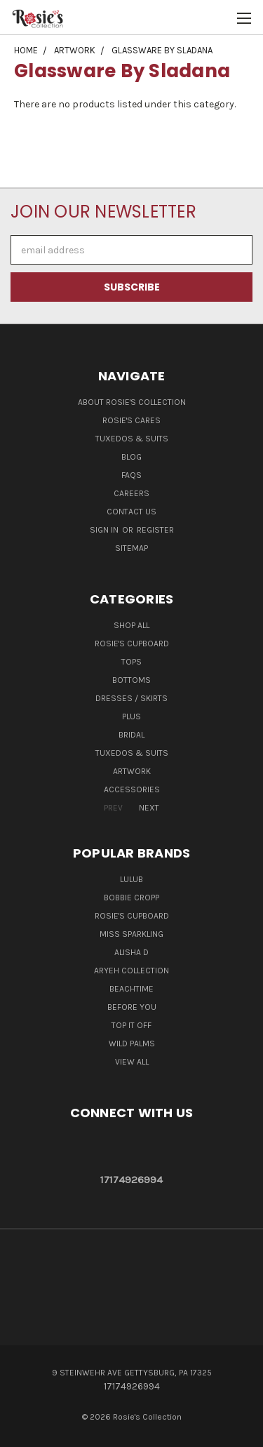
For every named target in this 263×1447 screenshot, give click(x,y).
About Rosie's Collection (132, 402)
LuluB (131, 879)
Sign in (105, 530)
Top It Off (131, 1025)
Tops (131, 662)
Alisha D (131, 952)
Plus (131, 716)
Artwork (132, 771)
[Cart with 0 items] (221, 18)
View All (132, 1062)
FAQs (131, 475)
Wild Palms (132, 1043)
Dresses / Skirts (131, 698)
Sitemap (131, 548)
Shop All (131, 625)
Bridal (131, 735)
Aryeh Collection (131, 970)
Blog (131, 457)
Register (155, 530)
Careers (131, 493)
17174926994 (131, 1179)
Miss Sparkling (131, 934)
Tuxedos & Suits (131, 439)
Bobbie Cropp (131, 897)
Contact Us (131, 511)
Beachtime (131, 989)
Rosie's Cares (131, 420)
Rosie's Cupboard (132, 643)
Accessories (132, 789)
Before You (131, 1007)
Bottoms (131, 680)
